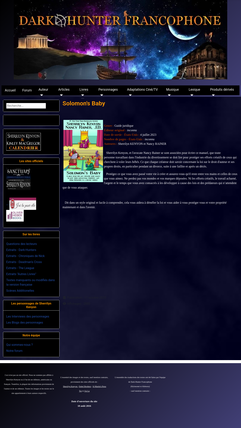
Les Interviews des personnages (27, 316)
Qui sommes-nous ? (19, 345)
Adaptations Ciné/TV (142, 89)
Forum (27, 90)
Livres (83, 89)
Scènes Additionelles (20, 290)
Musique (172, 89)
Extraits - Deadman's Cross (24, 262)
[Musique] (168, 95)
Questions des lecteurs (21, 244)
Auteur (43, 89)
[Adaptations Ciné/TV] (129, 95)
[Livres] (81, 95)
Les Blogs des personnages (24, 322)
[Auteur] (40, 95)
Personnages (108, 89)
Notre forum (14, 351)
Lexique (194, 89)
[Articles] (60, 95)
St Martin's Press (99, 386)
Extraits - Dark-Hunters (21, 250)
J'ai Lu (87, 391)
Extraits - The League (20, 268)
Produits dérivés (222, 89)
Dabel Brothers (85, 386)
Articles (64, 89)
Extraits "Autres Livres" (21, 274)
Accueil (10, 90)
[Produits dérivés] (212, 95)
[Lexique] (191, 95)
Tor (80, 391)
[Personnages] (100, 95)
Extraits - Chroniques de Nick (25, 256)
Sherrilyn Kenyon (70, 386)
